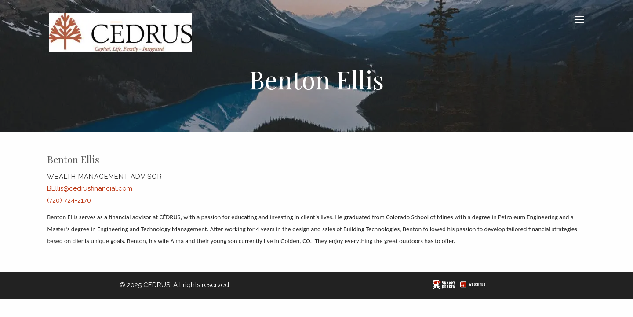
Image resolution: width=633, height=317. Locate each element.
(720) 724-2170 (69, 200)
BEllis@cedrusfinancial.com (89, 188)
